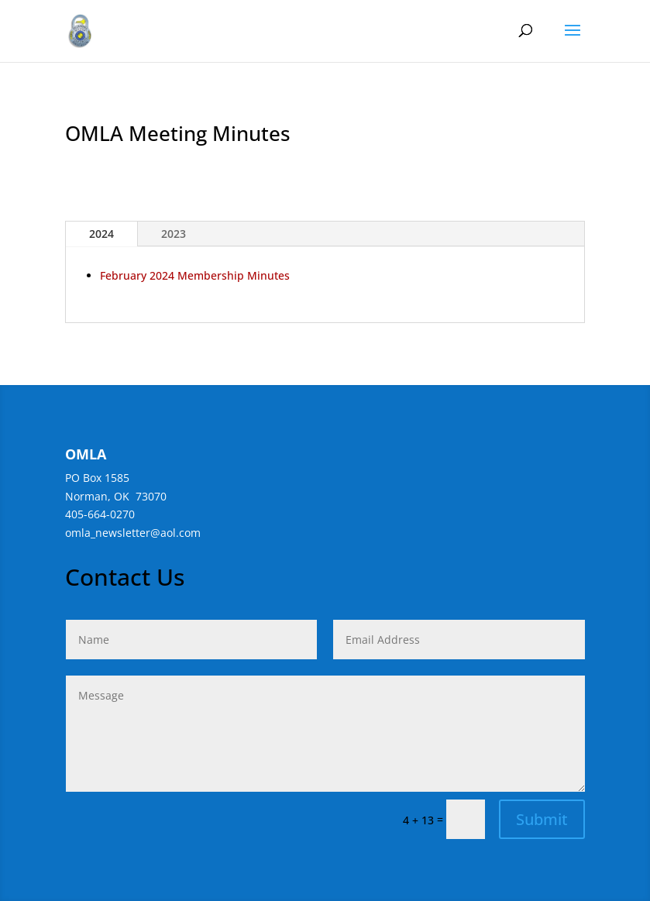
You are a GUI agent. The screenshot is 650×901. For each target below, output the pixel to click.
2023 (173, 233)
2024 (101, 233)
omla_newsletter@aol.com (133, 532)
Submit (542, 819)
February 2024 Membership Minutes (195, 275)
